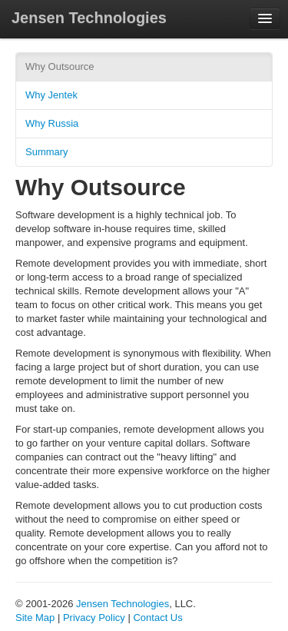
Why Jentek (51, 95)
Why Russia (51, 123)
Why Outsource (59, 66)
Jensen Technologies (89, 17)
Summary (46, 152)
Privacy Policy (94, 617)
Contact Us (157, 617)
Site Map (35, 617)
